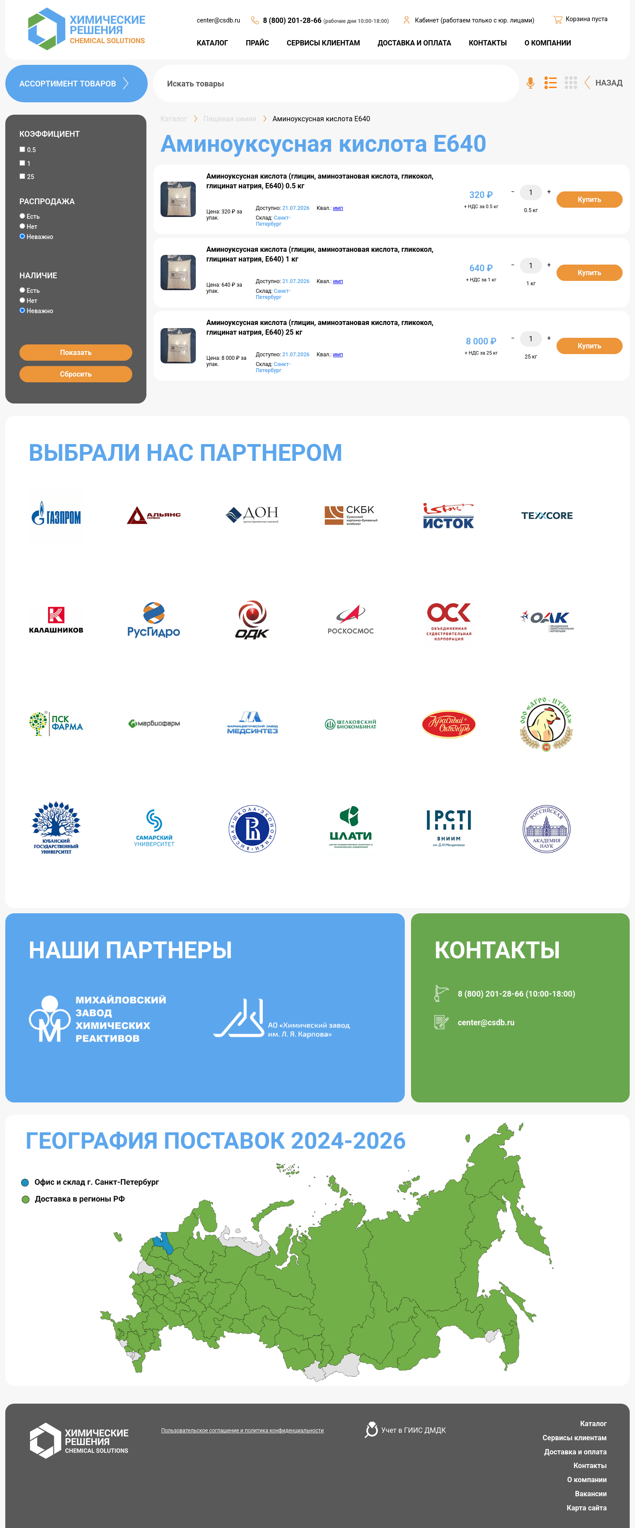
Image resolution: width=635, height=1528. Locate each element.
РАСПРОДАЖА (47, 201)
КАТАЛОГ (212, 43)
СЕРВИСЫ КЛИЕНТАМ (323, 43)
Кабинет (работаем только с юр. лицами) (474, 20)
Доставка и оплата (575, 1452)
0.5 (31, 149)
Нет (28, 226)
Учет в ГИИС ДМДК (413, 1430)
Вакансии (591, 1494)
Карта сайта (587, 1508)
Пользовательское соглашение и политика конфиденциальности (242, 1430)
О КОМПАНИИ (547, 43)
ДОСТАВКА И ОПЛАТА (415, 43)
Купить (589, 199)
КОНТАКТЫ (488, 43)
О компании (587, 1480)
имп (338, 208)
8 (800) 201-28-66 (293, 20)
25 (30, 176)
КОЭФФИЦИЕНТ (49, 133)
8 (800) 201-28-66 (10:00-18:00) (516, 993)
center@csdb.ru (218, 20)
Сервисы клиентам (575, 1438)
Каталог (593, 1424)
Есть (29, 216)
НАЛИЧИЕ (38, 275)
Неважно (36, 236)
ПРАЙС (257, 43)
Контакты (590, 1465)
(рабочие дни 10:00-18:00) (356, 21)
